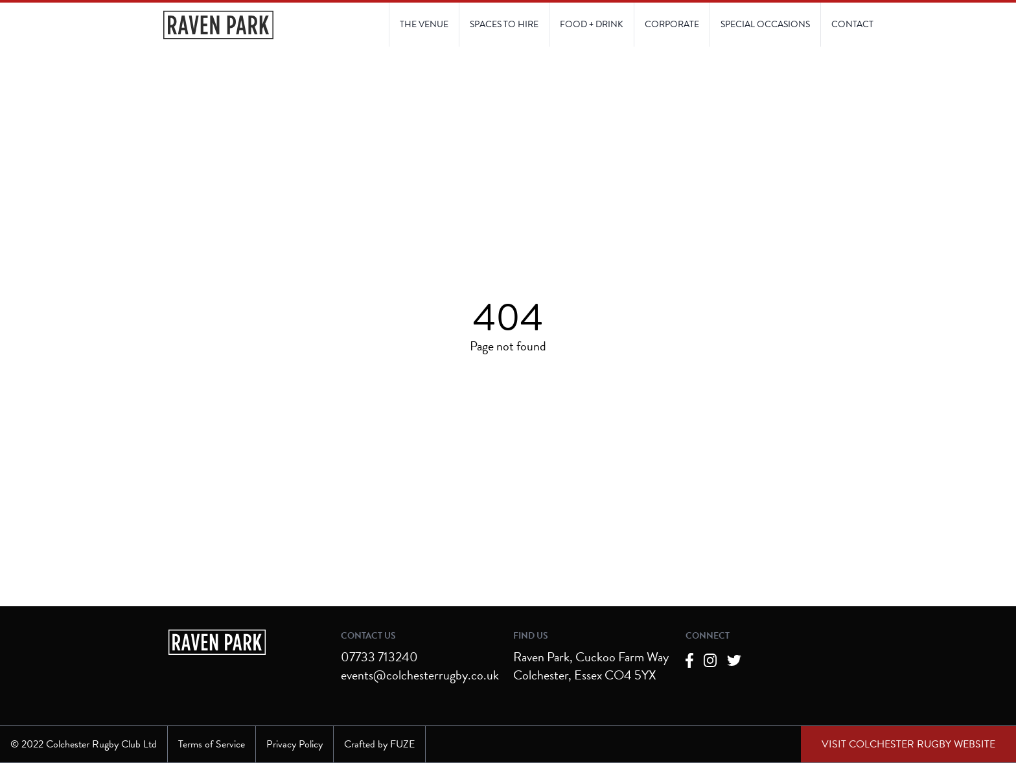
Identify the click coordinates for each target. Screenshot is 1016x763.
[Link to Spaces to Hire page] (504, 25)
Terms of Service (211, 744)
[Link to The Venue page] (424, 25)
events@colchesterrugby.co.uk (420, 675)
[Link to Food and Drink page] (591, 25)
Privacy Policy (294, 744)
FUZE (402, 744)
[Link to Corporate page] (672, 25)
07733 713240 (379, 656)
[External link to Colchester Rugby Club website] (908, 744)
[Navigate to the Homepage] (218, 25)
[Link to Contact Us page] (765, 25)
